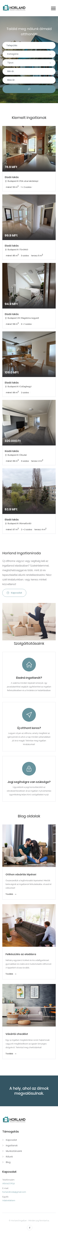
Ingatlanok (12, 1145)
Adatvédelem (8, 1200)
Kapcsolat (14, 592)
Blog (8, 1162)
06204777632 (8, 1183)
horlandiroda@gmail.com (14, 1192)
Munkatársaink (14, 1151)
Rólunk (9, 1156)
